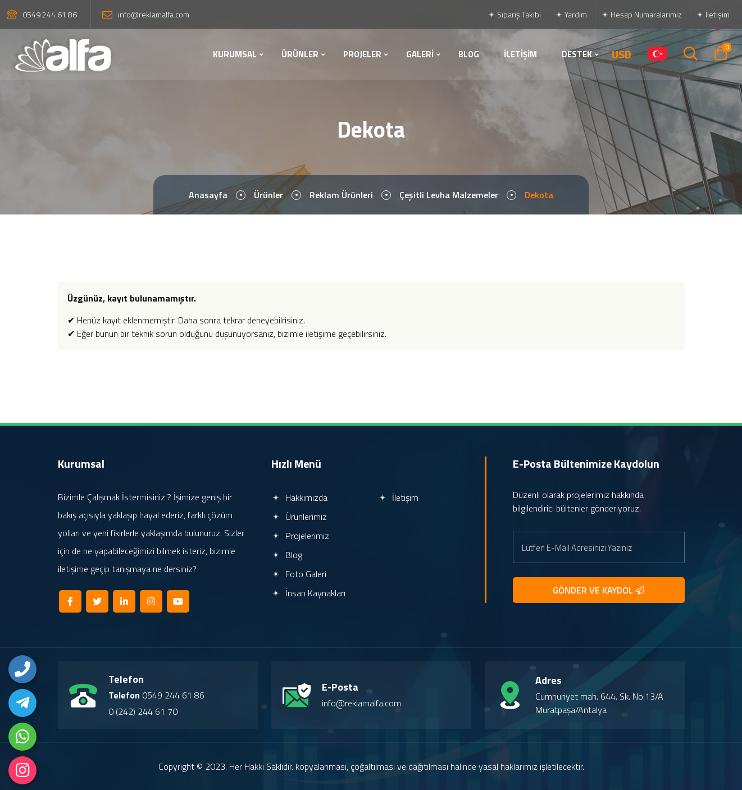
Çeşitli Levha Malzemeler (448, 195)
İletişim (713, 14)
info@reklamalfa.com (153, 14)
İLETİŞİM (520, 54)
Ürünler (268, 195)
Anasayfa (208, 195)
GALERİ (420, 54)
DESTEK (577, 54)
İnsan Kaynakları (308, 593)
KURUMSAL (235, 54)
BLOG (468, 54)
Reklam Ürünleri (341, 195)
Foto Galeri (298, 574)
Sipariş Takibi (514, 14)
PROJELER (362, 54)
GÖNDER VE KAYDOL (598, 590)
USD (621, 54)
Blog (286, 554)
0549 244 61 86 (49, 14)
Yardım (571, 14)
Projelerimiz (300, 535)
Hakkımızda (299, 497)
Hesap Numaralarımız (641, 14)
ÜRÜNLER (299, 54)
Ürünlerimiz (299, 516)
